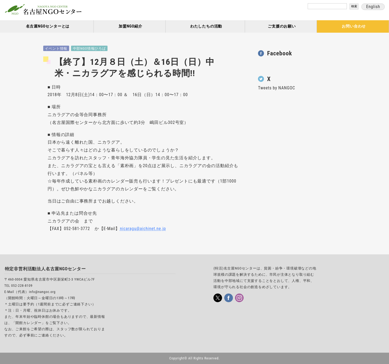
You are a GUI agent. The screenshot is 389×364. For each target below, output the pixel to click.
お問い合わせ (354, 26)
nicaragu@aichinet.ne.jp (143, 228)
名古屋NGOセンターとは (48, 26)
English (373, 6)
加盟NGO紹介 (130, 26)
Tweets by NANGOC (276, 87)
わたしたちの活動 (206, 26)
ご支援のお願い (282, 26)
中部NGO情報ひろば (89, 48)
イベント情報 (56, 48)
